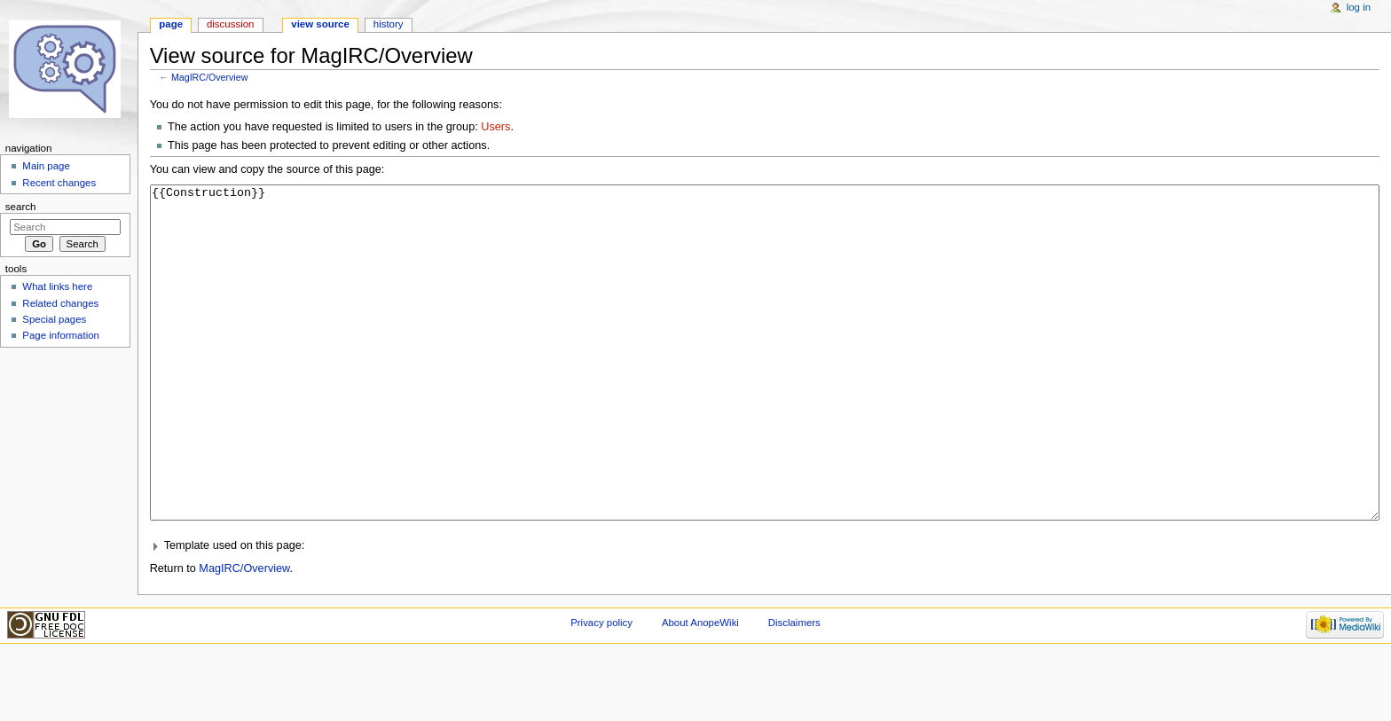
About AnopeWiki (700, 689)
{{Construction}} (765, 386)
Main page (46, 166)
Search (20, 206)
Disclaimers (794, 689)
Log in (1359, 7)
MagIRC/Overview (209, 77)
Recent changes (59, 182)
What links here (57, 286)
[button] (765, 612)
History (388, 24)
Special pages (54, 319)
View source (320, 24)
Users (495, 127)
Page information (60, 335)
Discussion (230, 24)
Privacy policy (601, 689)
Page (171, 24)
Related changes (60, 303)
